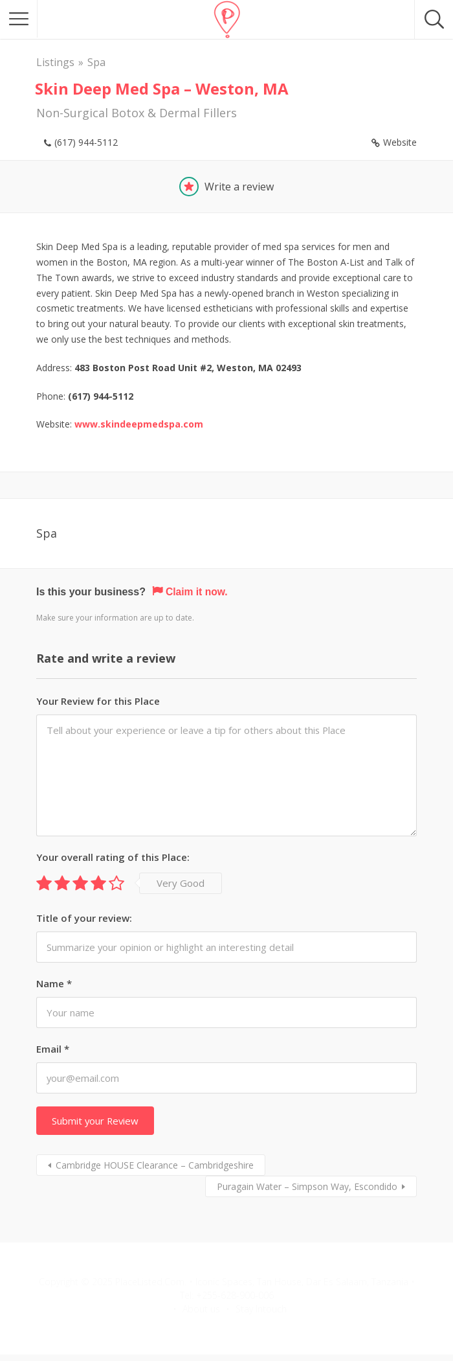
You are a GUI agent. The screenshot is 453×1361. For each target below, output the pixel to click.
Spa (96, 62)
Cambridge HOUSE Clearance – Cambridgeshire (155, 1165)
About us (201, 1309)
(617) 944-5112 (86, 142)
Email (52, 1048)
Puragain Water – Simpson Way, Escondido (307, 1186)
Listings (55, 62)
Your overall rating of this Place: (113, 857)
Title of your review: (84, 917)
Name (54, 983)
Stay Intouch (261, 1309)
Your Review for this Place (98, 700)
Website (400, 142)
